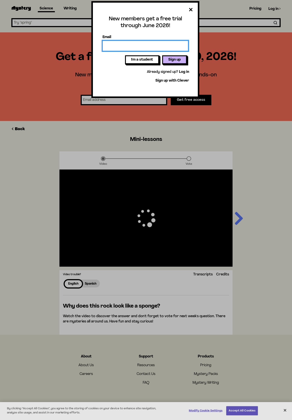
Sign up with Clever (172, 80)
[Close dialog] (191, 10)
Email (107, 37)
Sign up (174, 59)
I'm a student (142, 59)
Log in (184, 72)
